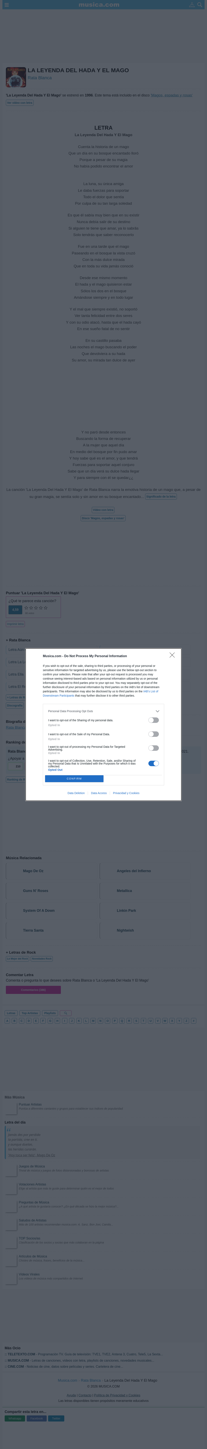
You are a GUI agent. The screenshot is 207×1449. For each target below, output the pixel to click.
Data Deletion (76, 793)
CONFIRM (74, 778)
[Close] (173, 656)
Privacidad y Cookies (126, 793)
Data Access (99, 793)
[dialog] (103, 724)
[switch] (153, 720)
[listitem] (103, 711)
